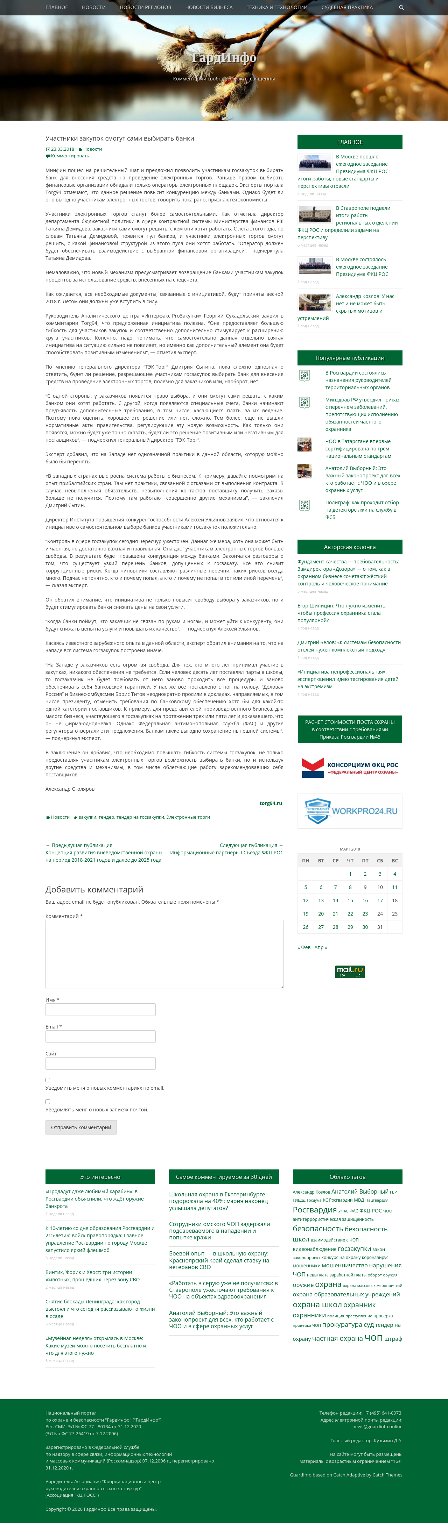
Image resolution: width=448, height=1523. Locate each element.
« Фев (304, 947)
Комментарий (64, 916)
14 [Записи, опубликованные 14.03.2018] (335, 900)
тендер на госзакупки (140, 817)
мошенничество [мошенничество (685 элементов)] (345, 1265)
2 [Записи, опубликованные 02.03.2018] (365, 873)
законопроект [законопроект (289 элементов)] (306, 1257)
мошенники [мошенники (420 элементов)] (307, 1265)
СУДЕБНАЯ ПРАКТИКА (347, 7)
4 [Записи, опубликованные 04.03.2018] (394, 873)
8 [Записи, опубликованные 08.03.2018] (350, 887)
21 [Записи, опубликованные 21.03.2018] (335, 913)
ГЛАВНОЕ (57, 7)
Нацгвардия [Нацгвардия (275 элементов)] (376, 1200)
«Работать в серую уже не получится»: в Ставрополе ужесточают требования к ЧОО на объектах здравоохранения (223, 1289)
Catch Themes (387, 1475)
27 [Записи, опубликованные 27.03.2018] (321, 927)
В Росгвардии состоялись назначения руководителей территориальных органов (359, 380)
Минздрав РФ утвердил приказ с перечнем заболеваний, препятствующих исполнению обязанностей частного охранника (362, 414)
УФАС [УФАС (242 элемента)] (343, 1211)
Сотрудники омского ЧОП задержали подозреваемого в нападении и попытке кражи (219, 1230)
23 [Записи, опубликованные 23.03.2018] (365, 913)
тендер (106, 817)
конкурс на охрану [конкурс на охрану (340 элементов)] (340, 1257)
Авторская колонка (350, 547)
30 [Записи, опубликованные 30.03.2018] (365, 927)
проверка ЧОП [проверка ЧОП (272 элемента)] (307, 1325)
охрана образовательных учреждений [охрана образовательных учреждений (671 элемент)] (346, 1294)
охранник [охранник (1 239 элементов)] (359, 1304)
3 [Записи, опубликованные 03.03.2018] (380, 873)
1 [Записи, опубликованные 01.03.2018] (350, 873)
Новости (92, 149)
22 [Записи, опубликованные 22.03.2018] (350, 913)
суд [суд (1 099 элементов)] (369, 1324)
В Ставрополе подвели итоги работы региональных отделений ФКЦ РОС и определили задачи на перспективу (348, 223)
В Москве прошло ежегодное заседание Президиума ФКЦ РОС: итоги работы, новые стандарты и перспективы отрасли (344, 171)
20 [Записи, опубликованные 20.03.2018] (321, 913)
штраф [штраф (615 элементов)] (393, 1339)
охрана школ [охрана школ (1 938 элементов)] (317, 1304)
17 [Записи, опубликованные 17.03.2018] (380, 900)
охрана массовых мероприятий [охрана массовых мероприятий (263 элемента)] (372, 1285)
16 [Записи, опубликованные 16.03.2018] (365, 900)
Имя (52, 999)
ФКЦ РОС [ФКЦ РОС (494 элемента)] (370, 1210)
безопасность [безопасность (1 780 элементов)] (318, 1228)
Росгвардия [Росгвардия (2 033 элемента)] (315, 1209)
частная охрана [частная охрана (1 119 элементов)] (337, 1338)
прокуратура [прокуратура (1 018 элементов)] (342, 1324)
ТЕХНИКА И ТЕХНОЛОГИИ (277, 7)
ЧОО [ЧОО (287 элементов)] (387, 1211)
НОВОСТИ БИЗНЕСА (209, 7)
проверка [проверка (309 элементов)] (383, 1316)
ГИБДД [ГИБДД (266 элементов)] (299, 1200)
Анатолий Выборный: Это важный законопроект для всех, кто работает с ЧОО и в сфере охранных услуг (221, 1319)
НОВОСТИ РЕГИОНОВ (145, 7)
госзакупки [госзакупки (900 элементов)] (354, 1248)
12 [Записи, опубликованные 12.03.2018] (305, 900)
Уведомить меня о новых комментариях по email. (105, 1087)
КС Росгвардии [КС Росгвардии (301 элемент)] (338, 1200)
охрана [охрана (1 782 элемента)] (328, 1284)
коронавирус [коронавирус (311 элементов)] (375, 1257)
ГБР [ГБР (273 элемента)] (393, 1192)
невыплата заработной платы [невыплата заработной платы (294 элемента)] (336, 1275)
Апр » (321, 947)
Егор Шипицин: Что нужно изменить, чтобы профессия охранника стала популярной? (342, 613)
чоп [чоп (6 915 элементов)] (373, 1337)
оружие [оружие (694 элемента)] (303, 1285)
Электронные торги (188, 817)
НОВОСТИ (94, 7)
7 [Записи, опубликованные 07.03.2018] (335, 887)
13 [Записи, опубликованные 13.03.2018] (321, 900)
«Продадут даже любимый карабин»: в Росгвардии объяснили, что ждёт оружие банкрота (95, 1198)
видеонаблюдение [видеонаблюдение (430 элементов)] (315, 1249)
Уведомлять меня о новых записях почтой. (97, 1109)
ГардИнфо (224, 57)
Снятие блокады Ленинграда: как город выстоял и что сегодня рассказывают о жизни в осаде (100, 1308)
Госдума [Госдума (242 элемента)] (314, 1200)
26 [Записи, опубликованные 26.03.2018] (305, 927)
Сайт (51, 1053)
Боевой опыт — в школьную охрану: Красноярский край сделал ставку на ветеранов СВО (219, 1260)
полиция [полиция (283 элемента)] (335, 1315)
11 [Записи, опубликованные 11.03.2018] (395, 887)
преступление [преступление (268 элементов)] (358, 1315)
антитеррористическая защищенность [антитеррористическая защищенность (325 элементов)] (333, 1219)
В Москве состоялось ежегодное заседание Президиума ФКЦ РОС (362, 266)
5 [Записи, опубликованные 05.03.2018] (305, 887)
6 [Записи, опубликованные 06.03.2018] (321, 887)
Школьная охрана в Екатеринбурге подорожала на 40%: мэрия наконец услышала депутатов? (218, 1200)
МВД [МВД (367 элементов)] (359, 1200)
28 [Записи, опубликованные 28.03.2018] (335, 927)
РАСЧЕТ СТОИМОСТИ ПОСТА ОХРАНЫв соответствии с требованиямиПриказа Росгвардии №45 (350, 729)
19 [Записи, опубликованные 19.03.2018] (305, 913)
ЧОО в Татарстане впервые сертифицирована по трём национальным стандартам (358, 448)
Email (54, 1026)
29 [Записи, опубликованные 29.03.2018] (350, 927)
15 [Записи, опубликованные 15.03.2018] (350, 900)
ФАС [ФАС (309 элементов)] (354, 1211)
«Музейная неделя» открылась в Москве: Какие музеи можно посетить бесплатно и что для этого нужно (96, 1345)
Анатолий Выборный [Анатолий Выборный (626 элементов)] (359, 1191)
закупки (87, 817)
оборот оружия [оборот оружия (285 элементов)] (383, 1275)
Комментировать (70, 155)
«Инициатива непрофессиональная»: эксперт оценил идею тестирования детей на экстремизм (348, 679)
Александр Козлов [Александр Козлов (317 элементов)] (311, 1192)
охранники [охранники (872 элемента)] (309, 1315)
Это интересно (100, 1177)
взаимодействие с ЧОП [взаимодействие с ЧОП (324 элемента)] (335, 1240)
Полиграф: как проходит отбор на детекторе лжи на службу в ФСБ (362, 509)
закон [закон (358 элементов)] (378, 1249)
